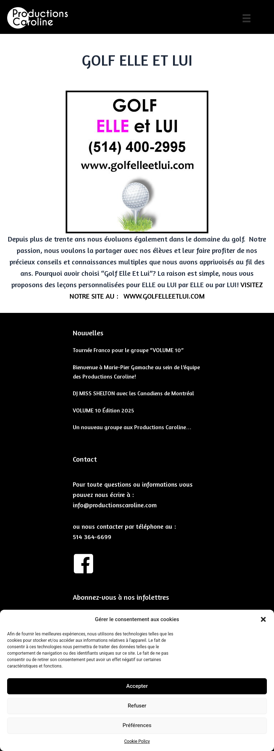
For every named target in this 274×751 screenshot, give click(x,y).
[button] (263, 619)
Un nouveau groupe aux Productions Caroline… (132, 427)
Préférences (136, 725)
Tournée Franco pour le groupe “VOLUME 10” (128, 350)
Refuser (137, 705)
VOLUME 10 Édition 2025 (103, 410)
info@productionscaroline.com (115, 505)
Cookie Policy (137, 741)
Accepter (137, 686)
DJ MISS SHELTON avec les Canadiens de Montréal (133, 393)
